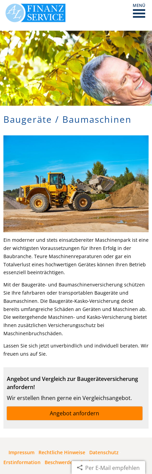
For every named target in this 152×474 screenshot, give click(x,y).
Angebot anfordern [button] (74, 413)
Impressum (21, 452)
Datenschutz (104, 452)
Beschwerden (60, 462)
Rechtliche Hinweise (62, 452)
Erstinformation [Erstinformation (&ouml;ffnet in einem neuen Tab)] (22, 462)
